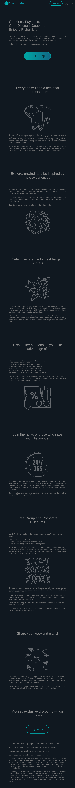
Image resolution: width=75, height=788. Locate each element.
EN (71, 3)
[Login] (66, 3)
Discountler (16, 3)
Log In (37, 729)
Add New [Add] (56, 3)
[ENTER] (37, 56)
